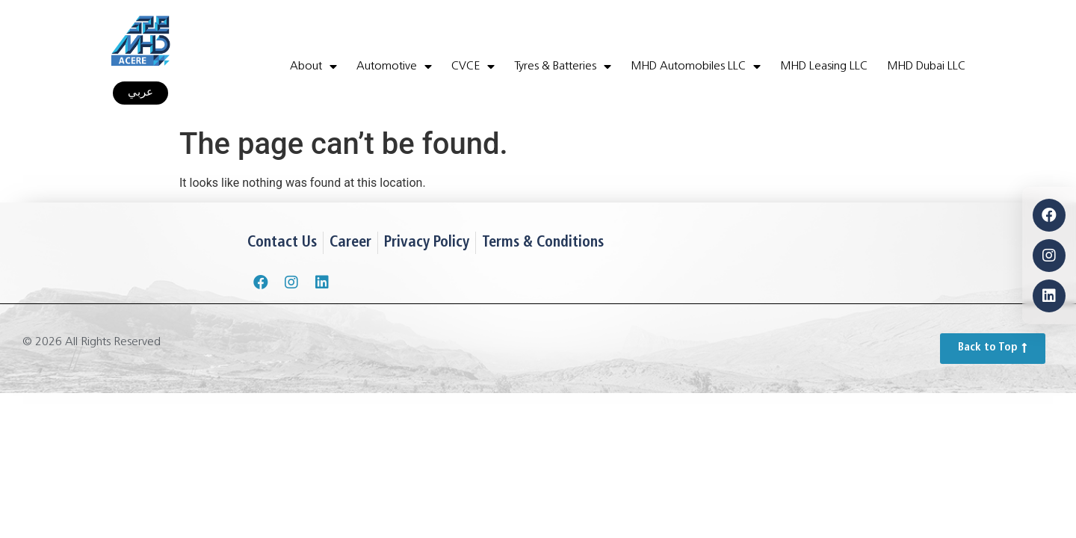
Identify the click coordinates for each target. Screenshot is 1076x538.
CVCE (473, 66)
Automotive (394, 66)
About (313, 66)
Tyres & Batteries (562, 66)
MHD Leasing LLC (824, 66)
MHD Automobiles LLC (696, 66)
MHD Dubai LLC (926, 66)
